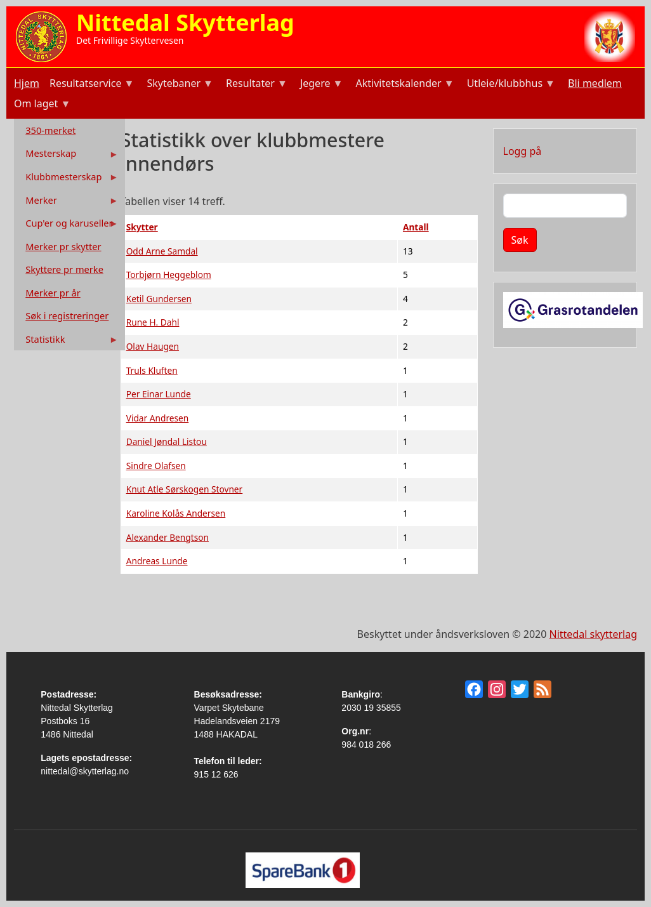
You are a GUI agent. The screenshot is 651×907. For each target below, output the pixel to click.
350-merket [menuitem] (50, 130)
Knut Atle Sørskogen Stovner (184, 489)
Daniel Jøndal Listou (166, 441)
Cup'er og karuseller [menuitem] (67, 225)
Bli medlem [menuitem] (595, 83)
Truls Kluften (152, 370)
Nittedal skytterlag (593, 634)
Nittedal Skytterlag (185, 22)
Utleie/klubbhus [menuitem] (509, 84)
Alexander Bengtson (167, 537)
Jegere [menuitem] (320, 84)
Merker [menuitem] (67, 203)
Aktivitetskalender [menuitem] (403, 84)
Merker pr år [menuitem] (52, 292)
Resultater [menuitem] (255, 84)
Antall (416, 227)
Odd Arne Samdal (162, 251)
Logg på (522, 151)
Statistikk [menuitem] (67, 342)
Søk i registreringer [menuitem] (67, 315)
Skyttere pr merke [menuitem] (64, 269)
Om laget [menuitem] (40, 105)
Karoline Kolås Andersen (176, 513)
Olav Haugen (152, 346)
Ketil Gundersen (159, 299)
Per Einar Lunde (158, 394)
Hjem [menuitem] (26, 83)
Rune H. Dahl (153, 322)
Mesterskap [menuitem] (67, 156)
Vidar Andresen (157, 418)
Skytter (142, 227)
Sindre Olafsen (156, 466)
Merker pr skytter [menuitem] (63, 246)
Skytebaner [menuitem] (178, 84)
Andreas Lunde (157, 561)
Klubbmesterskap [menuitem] (67, 179)
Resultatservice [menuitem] (90, 84)
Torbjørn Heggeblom (168, 274)
